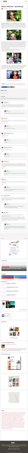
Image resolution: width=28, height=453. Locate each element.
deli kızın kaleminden (13, 420)
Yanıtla (2, 108)
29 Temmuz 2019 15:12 (6, 119)
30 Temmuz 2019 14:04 (6, 162)
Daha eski (25, 238)
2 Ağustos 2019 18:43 (6, 180)
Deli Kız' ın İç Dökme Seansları (15, 412)
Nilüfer (5, 179)
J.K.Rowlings (12, 83)
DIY (9, 412)
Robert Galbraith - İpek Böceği (20, 84)
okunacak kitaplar (8, 84)
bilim (8, 417)
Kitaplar (20, 83)
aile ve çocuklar (18, 414)
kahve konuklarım (4, 425)
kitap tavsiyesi (16, 83)
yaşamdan (6, 428)
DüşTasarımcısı (6, 161)
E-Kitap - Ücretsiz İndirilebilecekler (7, 414)
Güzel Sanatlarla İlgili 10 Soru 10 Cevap (12, 287)
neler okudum (23, 83)
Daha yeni (2, 238)
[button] (1, 1)
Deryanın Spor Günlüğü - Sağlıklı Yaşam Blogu (8, 344)
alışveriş (23, 414)
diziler (18, 420)
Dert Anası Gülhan (7, 195)
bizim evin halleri (20, 417)
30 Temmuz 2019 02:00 (6, 134)
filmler (23, 422)
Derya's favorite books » (23, 309)
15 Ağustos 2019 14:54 (6, 213)
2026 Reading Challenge (6, 313)
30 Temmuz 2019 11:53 (6, 148)
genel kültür (3, 423)
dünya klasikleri (4, 422)
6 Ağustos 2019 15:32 (6, 196)
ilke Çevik (5, 118)
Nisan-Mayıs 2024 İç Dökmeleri (11, 283)
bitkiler (11, 417)
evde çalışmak (19, 422)
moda (18, 425)
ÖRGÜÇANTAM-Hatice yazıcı (9, 133)
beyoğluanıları (4, 417)
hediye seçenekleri (13, 423)
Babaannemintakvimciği (8, 147)
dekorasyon (6, 420)
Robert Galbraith (13, 84)
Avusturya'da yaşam (4, 412)
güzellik (8, 423)
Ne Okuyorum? (5, 300)
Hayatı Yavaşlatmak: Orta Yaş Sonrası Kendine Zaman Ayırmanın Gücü (12, 348)
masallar (14, 425)
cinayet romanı (7, 83)
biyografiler (14, 417)
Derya (8, 110)
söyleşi (3, 428)
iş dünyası (22, 423)
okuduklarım (3, 84)
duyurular (21, 420)
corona (3, 420)
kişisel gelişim (10, 425)
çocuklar (10, 428)
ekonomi (14, 422)
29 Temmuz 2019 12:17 (6, 103)
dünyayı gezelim (10, 422)
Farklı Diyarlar (6, 212)
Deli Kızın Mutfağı (22, 412)
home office (18, 423)
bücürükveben (6, 102)
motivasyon (21, 425)
